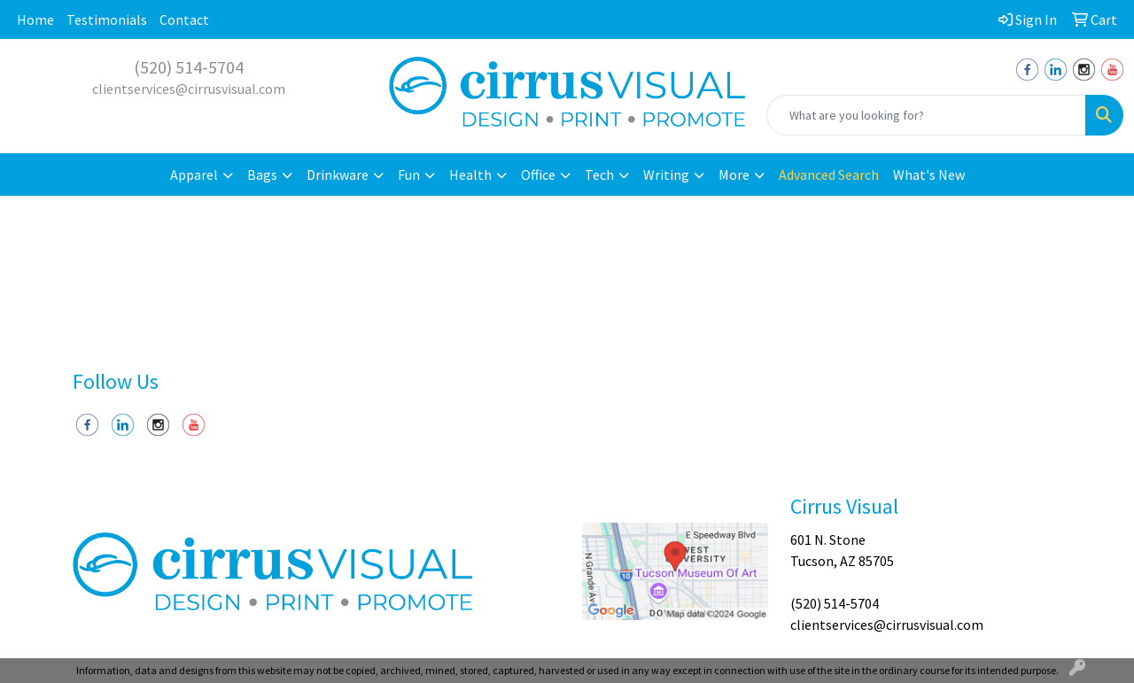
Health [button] (470, 174)
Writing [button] (666, 174)
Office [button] (538, 174)
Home (35, 19)
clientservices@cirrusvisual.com (188, 88)
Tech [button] (599, 174)
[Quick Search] (926, 115)
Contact (184, 19)
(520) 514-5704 (189, 67)
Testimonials (106, 19)
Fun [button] (409, 174)
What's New (929, 174)
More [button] (734, 174)
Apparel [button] (194, 174)
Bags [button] (262, 174)
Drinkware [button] (338, 174)
